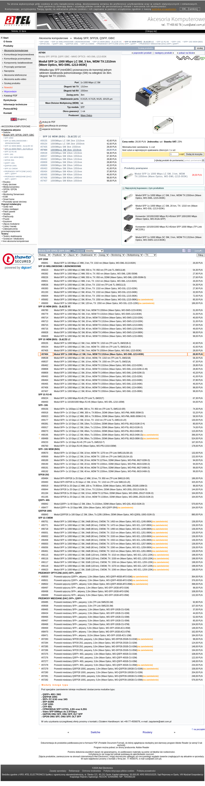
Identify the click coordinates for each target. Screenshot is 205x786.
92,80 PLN (198, 602)
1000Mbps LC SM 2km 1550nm (68, 144)
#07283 (44, 639)
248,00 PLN (197, 676)
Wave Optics (86, 115)
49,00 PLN (198, 329)
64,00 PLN (198, 402)
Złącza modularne (10, 224)
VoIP (5, 192)
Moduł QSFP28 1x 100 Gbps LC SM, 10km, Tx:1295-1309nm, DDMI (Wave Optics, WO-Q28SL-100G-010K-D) (104, 514)
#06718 (44, 529)
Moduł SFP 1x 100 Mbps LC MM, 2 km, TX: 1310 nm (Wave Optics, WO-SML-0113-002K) (95, 263)
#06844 (44, 489)
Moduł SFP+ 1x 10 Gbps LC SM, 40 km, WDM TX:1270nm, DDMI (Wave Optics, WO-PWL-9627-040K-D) (102, 468)
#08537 (44, 362)
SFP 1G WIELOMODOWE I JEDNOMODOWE (71, 42)
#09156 (44, 409)
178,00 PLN (197, 446)
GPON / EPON (9, 189)
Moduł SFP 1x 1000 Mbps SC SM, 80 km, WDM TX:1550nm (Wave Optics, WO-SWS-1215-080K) (98, 336)
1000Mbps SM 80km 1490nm (66, 178)
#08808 (44, 369)
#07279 (44, 669)
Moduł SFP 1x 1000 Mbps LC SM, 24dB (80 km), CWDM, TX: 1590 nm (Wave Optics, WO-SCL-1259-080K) (103, 547)
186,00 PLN (197, 303)
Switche (95, 732)
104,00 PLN (197, 624)
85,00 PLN (198, 621)
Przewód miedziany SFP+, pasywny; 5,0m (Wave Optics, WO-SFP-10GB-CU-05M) (91, 621)
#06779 (44, 314)
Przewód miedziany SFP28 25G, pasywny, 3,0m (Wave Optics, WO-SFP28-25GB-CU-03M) (95, 646)
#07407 (44, 391)
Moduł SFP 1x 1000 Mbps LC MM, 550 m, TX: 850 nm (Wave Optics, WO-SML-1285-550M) (95, 274)
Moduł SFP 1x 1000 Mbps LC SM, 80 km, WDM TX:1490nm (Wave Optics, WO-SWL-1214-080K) (98, 387)
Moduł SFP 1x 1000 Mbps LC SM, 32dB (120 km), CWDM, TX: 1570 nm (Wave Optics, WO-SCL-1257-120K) (103, 566)
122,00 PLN (197, 658)
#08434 (44, 613)
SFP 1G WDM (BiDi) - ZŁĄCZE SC (107, 42)
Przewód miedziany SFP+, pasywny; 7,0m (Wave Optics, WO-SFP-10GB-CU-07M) (91, 624)
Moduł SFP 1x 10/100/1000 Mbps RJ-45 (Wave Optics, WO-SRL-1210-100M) (89, 402)
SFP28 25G (45, 44)
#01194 (44, 493)
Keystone (7, 221)
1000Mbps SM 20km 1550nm (66, 168)
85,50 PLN (198, 299)
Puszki (5, 219)
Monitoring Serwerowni (13, 194)
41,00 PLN (198, 376)
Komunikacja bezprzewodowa (19, 54)
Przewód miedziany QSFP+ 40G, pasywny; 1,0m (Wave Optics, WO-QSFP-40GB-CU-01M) (95, 654)
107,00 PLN (197, 606)
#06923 (44, 416)
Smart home (8, 199)
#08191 (44, 468)
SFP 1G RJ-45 (163, 42)
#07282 (44, 680)
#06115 (44, 555)
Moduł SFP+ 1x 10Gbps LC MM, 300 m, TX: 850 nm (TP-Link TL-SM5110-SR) (89, 409)
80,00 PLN (198, 424)
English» (22, 119)
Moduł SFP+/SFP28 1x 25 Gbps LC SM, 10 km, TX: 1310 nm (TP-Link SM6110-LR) (92, 482)
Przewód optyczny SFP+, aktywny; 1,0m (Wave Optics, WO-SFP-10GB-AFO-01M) (91, 588)
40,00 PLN (198, 318)
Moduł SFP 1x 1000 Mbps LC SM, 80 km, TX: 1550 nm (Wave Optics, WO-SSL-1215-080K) (95, 299)
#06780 (44, 310)
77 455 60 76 (174, 25)
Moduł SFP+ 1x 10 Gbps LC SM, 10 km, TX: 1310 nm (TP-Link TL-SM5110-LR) (90, 420)
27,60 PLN (198, 277)
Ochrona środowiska (91, 771)
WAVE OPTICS (78, 56)
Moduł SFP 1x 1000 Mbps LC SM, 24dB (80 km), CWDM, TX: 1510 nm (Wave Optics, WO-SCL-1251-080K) (103, 533)
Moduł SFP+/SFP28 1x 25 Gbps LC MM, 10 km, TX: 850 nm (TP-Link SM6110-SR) (92, 478)
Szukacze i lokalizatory (13, 239)
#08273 (44, 431)
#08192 (44, 471)
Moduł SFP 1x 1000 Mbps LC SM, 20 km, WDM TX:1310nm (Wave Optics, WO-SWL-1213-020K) (98, 365)
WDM (75, 103)
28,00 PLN (198, 350)
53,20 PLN (198, 412)
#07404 (44, 354)
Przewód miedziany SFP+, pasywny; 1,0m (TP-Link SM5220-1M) (83, 602)
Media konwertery (10, 187)
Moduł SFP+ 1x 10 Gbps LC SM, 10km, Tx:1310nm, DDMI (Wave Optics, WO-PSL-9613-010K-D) (98, 427)
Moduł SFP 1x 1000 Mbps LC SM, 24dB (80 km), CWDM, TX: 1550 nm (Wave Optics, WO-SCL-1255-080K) (103, 540)
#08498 (44, 591)
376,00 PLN (197, 580)
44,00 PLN (198, 613)
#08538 (44, 358)
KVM (5, 197)
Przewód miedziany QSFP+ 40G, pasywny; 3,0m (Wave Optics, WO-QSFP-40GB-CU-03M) (95, 661)
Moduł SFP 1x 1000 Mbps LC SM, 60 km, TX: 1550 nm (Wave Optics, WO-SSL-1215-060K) (95, 296)
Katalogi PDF (10, 95)
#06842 (44, 504)
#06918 (44, 412)
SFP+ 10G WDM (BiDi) (193, 42)
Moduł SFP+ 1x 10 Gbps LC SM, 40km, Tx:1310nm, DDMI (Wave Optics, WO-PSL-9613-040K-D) (98, 431)
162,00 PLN (197, 632)
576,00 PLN (197, 680)
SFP (82, 107)
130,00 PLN (197, 420)
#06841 (44, 263)
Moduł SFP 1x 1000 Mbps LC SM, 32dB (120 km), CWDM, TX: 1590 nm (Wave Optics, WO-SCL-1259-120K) (103, 570)
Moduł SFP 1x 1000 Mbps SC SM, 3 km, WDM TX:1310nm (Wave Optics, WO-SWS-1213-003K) (98, 314)
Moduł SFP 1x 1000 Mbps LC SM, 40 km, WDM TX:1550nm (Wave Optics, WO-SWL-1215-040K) (98, 384)
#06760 (44, 446)
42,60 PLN (198, 343)
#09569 (44, 456)
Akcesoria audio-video (15, 79)
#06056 (44, 547)
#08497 (44, 588)
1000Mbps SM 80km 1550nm (66, 181)
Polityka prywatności (146, 771)
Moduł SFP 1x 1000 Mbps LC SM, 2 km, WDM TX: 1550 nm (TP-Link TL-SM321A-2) (92, 347)
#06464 (44, 380)
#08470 (44, 632)
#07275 (44, 654)
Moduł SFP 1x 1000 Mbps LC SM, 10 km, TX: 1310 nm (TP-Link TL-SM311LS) (89, 285)
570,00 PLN (197, 504)
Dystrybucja (9, 100)
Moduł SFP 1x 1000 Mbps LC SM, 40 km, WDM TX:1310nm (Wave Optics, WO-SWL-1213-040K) (98, 380)
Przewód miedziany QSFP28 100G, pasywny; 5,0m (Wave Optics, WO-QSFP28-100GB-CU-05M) (98, 680)
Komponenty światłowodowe (18, 62)
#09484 (44, 478)
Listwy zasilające (10, 209)
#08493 (44, 402)
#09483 (44, 482)
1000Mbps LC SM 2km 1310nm (68, 141)
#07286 (44, 650)
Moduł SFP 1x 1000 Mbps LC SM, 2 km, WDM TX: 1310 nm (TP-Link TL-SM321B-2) (92, 343)
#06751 (44, 521)
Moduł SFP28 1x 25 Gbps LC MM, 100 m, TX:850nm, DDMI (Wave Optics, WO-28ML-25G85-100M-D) (100, 486)
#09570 (44, 453)
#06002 (44, 536)
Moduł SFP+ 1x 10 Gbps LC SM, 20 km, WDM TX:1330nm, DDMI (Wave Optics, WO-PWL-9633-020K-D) (102, 464)
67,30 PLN (198, 362)
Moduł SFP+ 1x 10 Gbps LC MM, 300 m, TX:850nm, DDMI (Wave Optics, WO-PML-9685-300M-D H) (100, 416)
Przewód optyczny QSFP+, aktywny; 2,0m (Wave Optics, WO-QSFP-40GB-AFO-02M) (93, 580)
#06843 (44, 514)
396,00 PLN (197, 435)
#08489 (44, 438)
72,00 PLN (198, 296)
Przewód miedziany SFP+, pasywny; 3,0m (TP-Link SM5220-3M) (83, 606)
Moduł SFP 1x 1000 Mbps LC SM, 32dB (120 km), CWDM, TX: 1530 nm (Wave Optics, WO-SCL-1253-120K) (103, 558)
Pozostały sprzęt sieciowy (14, 202)
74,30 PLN (198, 409)
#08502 (44, 584)
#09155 (44, 343)
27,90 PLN (198, 274)
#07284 (44, 643)
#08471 (44, 635)
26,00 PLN (198, 263)
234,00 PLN (197, 665)
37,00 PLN (198, 325)
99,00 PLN (198, 468)
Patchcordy (8, 216)
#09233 (44, 442)
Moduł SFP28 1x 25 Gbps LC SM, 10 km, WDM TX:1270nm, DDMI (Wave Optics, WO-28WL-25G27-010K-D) (103, 493)
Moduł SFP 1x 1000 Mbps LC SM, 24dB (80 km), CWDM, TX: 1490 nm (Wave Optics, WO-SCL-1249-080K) (103, 529)
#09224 (44, 398)
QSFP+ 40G (58, 44)
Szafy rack (7, 207)
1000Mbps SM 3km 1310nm (66, 150)
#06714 (44, 318)
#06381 (44, 424)
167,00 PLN (197, 442)
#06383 (44, 288)
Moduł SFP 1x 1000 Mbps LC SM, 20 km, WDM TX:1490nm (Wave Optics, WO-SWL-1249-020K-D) (99, 373)
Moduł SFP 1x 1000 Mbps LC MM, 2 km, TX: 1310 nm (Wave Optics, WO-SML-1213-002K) (95, 281)
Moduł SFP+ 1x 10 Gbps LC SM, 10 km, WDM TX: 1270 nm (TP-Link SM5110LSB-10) (93, 453)
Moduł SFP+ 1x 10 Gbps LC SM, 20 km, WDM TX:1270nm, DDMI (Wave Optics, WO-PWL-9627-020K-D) (102, 460)
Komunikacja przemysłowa (17, 58)
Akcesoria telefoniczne (15, 75)
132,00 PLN (197, 453)
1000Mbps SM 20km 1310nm (66, 159)
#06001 (44, 533)
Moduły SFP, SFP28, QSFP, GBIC (18, 135)
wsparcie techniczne (51, 129)
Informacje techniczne (15, 104)
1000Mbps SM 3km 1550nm (66, 147)
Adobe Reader (142, 747)
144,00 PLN (197, 489)
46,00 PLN (198, 384)
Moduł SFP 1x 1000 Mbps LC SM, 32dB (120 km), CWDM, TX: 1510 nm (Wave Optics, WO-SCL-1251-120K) (103, 555)
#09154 (44, 347)
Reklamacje (74, 771)
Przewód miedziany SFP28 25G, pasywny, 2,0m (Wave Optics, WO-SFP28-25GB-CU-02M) (95, 643)
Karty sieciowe (9, 184)
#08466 (44, 617)
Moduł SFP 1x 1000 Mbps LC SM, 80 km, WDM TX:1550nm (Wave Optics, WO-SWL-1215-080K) (98, 391)
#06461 (44, 551)
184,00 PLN (197, 635)
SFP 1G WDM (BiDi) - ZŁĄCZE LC (139, 42)
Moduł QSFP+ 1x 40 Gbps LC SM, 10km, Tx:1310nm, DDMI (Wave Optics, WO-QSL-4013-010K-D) (99, 504)
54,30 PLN (198, 270)
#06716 (44, 329)
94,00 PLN (198, 460)
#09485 (44, 602)
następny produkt (163, 53)
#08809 (44, 373)
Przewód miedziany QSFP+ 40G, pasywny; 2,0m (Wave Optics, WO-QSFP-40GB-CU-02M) (95, 658)
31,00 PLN (198, 310)
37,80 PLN (198, 380)
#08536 (44, 285)
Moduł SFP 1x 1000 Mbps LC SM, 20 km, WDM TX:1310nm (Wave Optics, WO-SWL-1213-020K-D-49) (101, 369)
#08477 (44, 507)
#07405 (44, 350)
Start (5, 38)
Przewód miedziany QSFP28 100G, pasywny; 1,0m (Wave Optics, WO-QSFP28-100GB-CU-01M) (98, 669)
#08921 (44, 281)
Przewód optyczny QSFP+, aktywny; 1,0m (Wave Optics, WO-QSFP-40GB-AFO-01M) (93, 577)
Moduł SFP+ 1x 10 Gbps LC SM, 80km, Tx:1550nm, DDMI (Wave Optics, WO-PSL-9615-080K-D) (98, 438)
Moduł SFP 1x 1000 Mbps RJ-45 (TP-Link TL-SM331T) (79, 398)
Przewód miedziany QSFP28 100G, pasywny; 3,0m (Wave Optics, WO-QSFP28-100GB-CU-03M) (98, 676)
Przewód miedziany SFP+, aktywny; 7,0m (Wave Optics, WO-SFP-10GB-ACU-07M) (92, 632)
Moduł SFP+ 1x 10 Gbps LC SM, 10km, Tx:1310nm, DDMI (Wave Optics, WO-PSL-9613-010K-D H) (99, 424)
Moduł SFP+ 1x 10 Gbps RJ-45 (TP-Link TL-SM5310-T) (79, 442)
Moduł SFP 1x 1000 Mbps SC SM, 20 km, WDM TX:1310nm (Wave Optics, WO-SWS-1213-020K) (98, 321)
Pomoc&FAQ (10, 108)
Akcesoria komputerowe (16, 50)
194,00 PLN (197, 650)
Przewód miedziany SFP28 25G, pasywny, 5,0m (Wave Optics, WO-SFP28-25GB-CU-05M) (95, 650)
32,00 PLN (198, 292)
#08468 (44, 624)
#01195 (44, 497)
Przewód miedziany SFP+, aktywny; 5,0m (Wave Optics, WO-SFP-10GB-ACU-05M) (92, 628)
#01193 (44, 292)
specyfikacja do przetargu (55, 126)
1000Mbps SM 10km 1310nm (66, 153)
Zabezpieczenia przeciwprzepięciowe (10, 230)
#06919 (44, 486)
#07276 (44, 658)
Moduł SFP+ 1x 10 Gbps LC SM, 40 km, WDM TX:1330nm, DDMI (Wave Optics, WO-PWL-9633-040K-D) (102, 471)
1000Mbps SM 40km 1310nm (66, 171)
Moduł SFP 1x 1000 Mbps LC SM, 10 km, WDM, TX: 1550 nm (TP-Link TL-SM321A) (92, 362)
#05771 (44, 525)
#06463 (44, 376)
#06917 (44, 427)
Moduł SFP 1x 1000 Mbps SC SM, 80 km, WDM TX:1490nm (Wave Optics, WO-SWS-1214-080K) (98, 332)
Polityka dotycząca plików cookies (119, 771)
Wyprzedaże (10, 91)
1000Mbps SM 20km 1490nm (66, 165)
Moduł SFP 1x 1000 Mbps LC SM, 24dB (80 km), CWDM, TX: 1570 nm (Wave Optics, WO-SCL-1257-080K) (103, 544)
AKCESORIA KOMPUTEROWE (15, 126)
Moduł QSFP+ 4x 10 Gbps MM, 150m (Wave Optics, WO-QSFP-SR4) (85, 507)
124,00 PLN (197, 643)
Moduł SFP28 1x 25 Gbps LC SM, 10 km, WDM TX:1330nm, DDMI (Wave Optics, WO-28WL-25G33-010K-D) (103, 497)
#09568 (44, 606)
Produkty (8, 46)
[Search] (174, 48)
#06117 (44, 562)
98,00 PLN (198, 332)
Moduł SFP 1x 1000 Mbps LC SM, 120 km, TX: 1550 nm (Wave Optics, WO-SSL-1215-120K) (96, 303)
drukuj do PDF (48, 122)
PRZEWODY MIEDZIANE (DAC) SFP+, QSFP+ (159, 44)
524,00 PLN (197, 438)
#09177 (44, 420)
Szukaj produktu (12, 83)
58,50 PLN (198, 416)
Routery (147, 732)
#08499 (44, 595)
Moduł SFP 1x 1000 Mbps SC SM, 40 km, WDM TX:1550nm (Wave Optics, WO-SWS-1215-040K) (98, 329)
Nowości (8, 87)
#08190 (44, 464)
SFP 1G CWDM (87, 44)
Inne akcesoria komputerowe (15, 241)
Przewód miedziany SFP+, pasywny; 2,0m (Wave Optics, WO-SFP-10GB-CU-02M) (91, 613)
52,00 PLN (198, 617)
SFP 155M (44, 42)
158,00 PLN (197, 669)
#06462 (44, 365)
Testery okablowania (12, 236)
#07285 (44, 646)
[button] (18, 261)
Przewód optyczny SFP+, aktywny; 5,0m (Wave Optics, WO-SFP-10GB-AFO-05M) (91, 595)
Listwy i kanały (9, 226)
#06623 (44, 570)
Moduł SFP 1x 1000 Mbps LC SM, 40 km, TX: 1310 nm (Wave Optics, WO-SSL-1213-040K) (95, 292)
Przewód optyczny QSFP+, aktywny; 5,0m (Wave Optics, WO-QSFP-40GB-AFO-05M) (93, 584)
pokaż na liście (186, 53)
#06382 (44, 274)
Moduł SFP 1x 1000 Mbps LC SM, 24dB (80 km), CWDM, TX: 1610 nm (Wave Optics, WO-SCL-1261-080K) (103, 551)
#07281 (44, 676)
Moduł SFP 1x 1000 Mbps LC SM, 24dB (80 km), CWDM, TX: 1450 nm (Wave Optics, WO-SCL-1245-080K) (103, 521)
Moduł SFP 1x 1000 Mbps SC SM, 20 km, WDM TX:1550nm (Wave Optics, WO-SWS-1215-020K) (98, 318)
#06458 (44, 540)
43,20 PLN (198, 373)
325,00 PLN (197, 482)
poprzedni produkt (142, 53)
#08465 (44, 609)
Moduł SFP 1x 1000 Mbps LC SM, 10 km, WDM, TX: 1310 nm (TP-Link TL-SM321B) (92, 358)
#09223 (44, 270)
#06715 (44, 325)
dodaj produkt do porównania (170, 160)
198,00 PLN (197, 555)
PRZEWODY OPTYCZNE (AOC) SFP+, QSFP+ (116, 44)
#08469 (44, 628)
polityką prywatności (164, 9)
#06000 (44, 303)
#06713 (44, 321)
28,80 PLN (198, 365)
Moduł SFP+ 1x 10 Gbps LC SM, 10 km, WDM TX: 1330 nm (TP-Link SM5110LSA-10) (93, 456)
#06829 (44, 336)
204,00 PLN (197, 672)
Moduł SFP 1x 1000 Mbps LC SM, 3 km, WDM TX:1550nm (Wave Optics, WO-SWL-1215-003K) (97, 350)
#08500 (44, 577)
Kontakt (7, 113)
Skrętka (6, 214)
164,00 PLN (197, 493)
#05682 (44, 299)
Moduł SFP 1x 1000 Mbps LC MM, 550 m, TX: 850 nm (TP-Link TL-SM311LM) (89, 270)
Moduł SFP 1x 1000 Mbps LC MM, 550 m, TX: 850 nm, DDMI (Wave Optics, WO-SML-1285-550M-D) (100, 277)
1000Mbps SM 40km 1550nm (66, 174)
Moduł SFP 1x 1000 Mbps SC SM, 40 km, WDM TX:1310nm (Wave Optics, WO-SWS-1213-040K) (98, 325)
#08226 (44, 277)
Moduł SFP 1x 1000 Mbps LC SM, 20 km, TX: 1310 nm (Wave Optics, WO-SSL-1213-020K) (95, 288)
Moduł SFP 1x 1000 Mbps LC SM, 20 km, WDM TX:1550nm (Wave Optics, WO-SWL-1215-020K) (98, 376)
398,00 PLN (197, 584)
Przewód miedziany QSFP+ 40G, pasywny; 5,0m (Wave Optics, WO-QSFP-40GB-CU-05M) (95, 665)
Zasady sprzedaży (58, 771)
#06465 (44, 384)
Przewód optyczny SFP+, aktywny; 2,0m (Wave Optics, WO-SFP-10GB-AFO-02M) (91, 591)
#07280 (44, 672)
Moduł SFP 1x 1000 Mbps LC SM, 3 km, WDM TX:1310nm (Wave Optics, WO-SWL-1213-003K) (99, 354)
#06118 (44, 566)
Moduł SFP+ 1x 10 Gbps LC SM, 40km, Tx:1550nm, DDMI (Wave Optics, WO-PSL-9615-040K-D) (98, 435)
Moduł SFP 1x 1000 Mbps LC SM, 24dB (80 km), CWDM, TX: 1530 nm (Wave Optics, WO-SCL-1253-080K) (103, 536)
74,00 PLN (198, 427)
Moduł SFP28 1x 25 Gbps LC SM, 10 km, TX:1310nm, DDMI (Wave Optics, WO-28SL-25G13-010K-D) (100, 489)
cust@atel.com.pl (194, 25)
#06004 (44, 296)
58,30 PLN (198, 358)
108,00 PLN (197, 591)
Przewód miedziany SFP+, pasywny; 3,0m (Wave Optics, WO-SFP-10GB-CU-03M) (91, 617)
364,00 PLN (197, 577)
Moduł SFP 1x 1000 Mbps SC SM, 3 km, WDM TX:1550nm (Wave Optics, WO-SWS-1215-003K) (98, 310)
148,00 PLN (197, 628)
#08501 (44, 580)
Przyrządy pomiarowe (15, 67)
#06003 (44, 544)
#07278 (44, 665)
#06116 (44, 558)
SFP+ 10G (176, 42)
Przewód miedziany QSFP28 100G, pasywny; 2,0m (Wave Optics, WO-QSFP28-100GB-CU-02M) (98, 672)
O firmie (7, 41)
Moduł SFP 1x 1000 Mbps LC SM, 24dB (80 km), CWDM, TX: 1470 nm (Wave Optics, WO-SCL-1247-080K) (103, 525)
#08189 (44, 460)
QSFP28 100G (72, 44)
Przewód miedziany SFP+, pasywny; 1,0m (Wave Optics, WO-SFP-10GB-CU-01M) (91, 609)
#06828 (44, 332)
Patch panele (8, 211)
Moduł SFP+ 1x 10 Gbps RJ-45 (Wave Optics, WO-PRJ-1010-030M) (85, 446)
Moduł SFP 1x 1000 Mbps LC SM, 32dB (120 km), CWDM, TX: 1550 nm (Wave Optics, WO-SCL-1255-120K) (103, 562)
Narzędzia (9, 71)
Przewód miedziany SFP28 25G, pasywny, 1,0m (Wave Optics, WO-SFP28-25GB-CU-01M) (95, 639)
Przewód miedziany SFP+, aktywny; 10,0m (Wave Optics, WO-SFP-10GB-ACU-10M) (92, 635)
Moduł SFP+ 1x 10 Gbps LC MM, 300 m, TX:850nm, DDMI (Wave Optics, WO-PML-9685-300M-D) (99, 412)
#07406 (44, 387)
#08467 (44, 621)
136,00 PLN (197, 521)
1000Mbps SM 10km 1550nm (66, 156)
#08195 (44, 435)
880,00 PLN (197, 514)
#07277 (44, 661)
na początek (199, 729)
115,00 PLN (197, 431)
